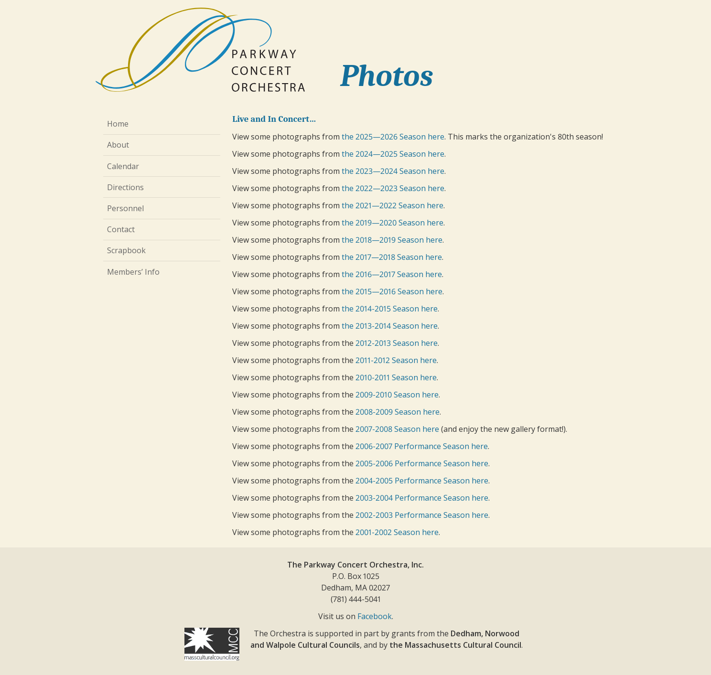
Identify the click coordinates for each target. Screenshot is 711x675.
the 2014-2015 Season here (390, 308)
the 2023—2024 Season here (393, 171)
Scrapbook (126, 250)
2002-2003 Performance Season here (422, 515)
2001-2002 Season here (397, 532)
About (118, 144)
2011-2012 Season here (396, 360)
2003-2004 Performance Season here (422, 498)
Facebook (374, 616)
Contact (121, 229)
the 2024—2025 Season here (393, 154)
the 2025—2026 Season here (393, 136)
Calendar (123, 166)
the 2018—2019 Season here (392, 240)
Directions (125, 187)
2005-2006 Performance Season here (422, 463)
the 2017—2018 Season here (392, 257)
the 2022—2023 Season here (393, 188)
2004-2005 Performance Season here (422, 480)
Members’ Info (133, 272)
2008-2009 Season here (398, 412)
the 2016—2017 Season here (392, 274)
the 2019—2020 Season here (392, 222)
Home (118, 123)
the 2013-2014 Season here (390, 326)
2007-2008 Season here (397, 429)
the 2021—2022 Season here (392, 205)
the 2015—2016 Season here (392, 291)
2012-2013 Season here (397, 343)
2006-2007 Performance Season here (422, 446)
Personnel (125, 208)
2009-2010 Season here (397, 394)
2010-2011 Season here (396, 377)
